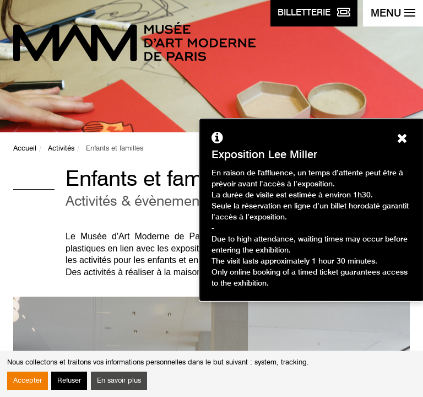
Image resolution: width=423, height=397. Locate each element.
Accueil (24, 148)
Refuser (69, 380)
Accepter (27, 380)
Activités (61, 148)
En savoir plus (119, 380)
